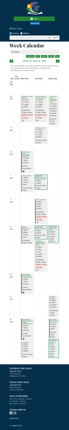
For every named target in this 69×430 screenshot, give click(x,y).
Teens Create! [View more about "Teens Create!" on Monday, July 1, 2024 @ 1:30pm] (27, 175)
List (38, 56)
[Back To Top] (35, 425)
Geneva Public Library (19, 382)
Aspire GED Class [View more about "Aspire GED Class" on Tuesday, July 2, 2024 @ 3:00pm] (40, 228)
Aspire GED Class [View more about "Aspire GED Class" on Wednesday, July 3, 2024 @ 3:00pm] (53, 229)
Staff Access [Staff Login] (14, 418)
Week (51, 56)
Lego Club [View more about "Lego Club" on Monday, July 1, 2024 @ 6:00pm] (25, 342)
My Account (35, 23)
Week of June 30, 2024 (34, 61)
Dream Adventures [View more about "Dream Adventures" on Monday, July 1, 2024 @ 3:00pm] (26, 227)
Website (26, 33)
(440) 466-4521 (16, 385)
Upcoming (30, 56)
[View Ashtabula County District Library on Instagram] (15, 413)
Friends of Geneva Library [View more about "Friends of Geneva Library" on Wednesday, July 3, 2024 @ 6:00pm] (52, 343)
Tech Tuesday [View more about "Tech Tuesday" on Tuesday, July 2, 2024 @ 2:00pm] (40, 199)
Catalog (15, 33)
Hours (37, 19)
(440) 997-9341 (16, 371)
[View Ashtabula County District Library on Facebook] (11, 413)
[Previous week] (11, 61)
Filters (17, 52)
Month (44, 56)
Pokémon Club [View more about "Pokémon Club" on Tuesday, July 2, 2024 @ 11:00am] (40, 128)
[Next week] (58, 61)
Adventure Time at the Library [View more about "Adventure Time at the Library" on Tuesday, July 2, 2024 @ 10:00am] (41, 97)
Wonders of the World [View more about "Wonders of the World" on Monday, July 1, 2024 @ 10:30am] (27, 97)
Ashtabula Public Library (21, 368)
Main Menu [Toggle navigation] (16, 29)
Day (57, 56)
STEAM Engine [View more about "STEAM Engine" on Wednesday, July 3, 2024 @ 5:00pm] (52, 297)
